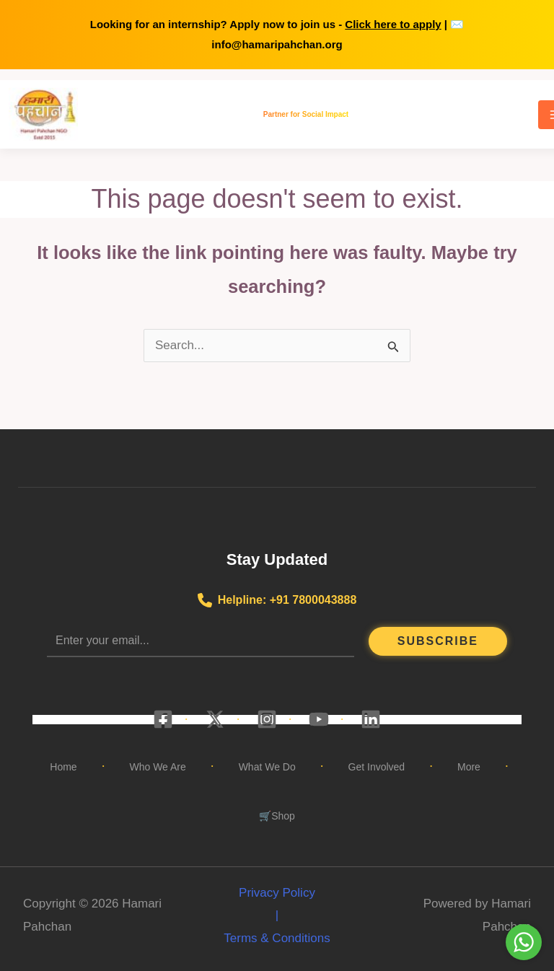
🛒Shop (277, 816)
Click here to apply (393, 24)
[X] (215, 719)
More (468, 767)
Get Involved (376, 767)
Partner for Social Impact (305, 114)
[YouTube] (318, 719)
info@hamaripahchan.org (276, 44)
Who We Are (157, 767)
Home (63, 767)
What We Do (267, 767)
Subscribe (437, 641)
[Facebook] (163, 719)
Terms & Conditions (277, 938)
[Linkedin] (370, 719)
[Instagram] (266, 719)
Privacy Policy (277, 893)
